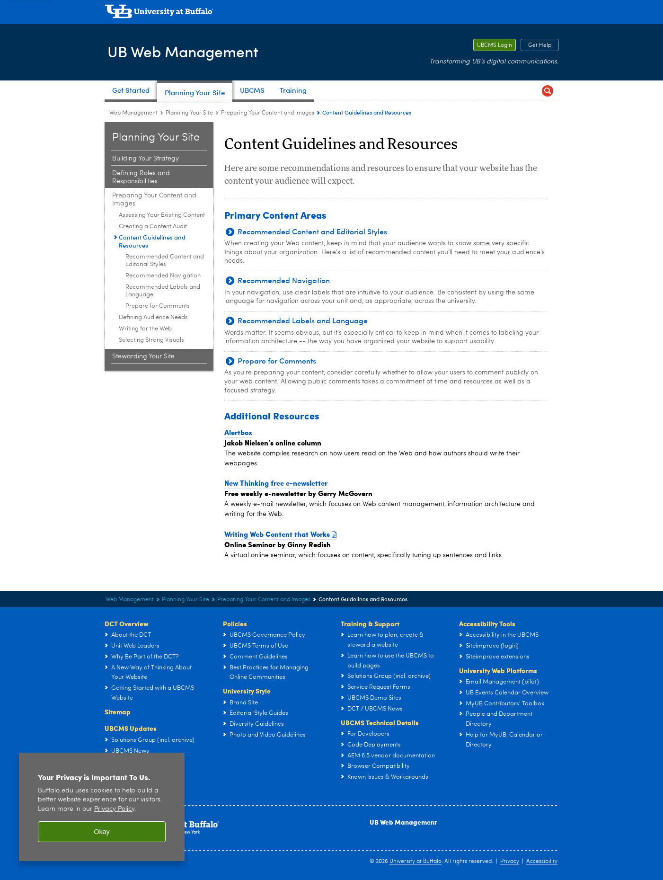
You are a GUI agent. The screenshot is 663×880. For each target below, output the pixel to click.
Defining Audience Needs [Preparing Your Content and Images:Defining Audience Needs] (153, 317)
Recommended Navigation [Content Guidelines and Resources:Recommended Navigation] (163, 276)
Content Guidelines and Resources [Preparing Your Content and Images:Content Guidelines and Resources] (152, 241)
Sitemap (118, 711)
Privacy (509, 861)
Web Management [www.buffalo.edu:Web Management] (133, 113)
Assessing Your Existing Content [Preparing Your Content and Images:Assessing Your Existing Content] (162, 215)
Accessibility (541, 861)
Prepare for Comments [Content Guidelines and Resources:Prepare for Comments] (157, 306)
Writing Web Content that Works (280, 534)
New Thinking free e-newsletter (275, 483)
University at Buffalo (415, 861)
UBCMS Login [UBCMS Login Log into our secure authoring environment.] (492, 45)
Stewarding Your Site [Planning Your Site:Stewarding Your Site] (143, 356)
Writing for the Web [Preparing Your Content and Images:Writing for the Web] (145, 329)
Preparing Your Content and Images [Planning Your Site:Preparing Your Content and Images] (267, 113)
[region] (102, 807)
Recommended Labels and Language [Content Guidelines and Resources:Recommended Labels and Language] (162, 291)
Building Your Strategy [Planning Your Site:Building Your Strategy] (145, 158)
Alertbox (238, 432)
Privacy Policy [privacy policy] (114, 809)
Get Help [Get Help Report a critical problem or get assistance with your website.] (536, 45)
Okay (102, 832)
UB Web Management (190, 51)
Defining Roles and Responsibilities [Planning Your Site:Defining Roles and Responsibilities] (141, 177)
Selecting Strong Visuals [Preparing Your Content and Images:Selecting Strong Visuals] (151, 340)
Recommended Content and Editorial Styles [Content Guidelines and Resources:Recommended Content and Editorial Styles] (164, 260)
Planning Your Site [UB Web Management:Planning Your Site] (189, 113)
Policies (235, 623)
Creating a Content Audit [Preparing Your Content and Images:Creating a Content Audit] (153, 226)
